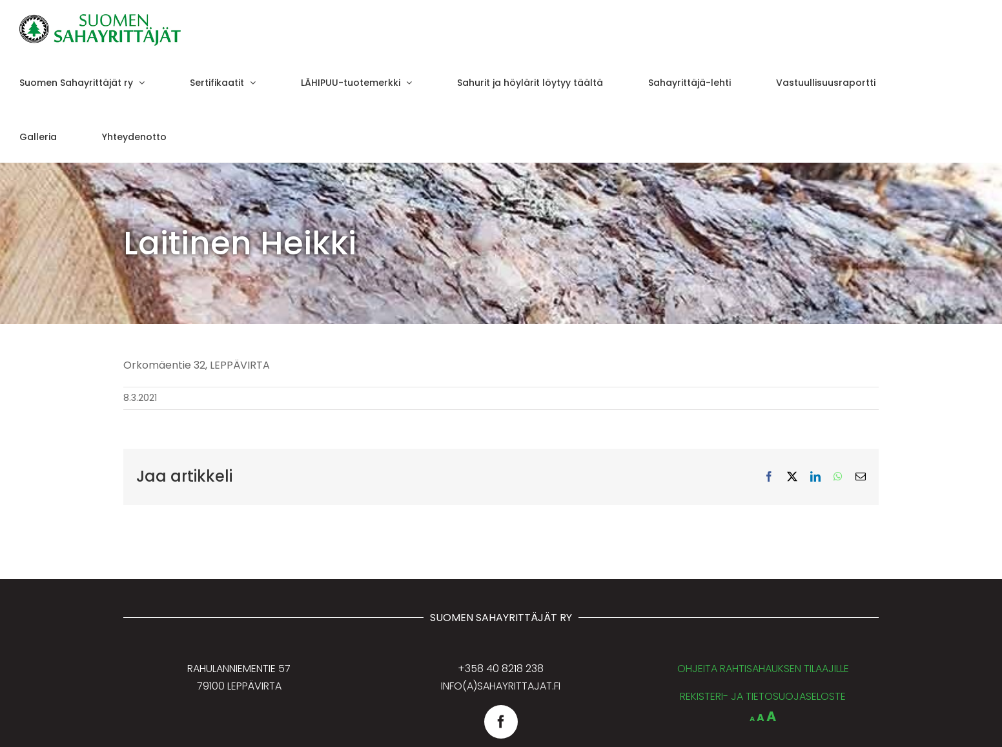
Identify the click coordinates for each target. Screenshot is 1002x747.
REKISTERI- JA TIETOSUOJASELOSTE (763, 696)
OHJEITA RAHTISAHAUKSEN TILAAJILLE (763, 668)
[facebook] (501, 722)
